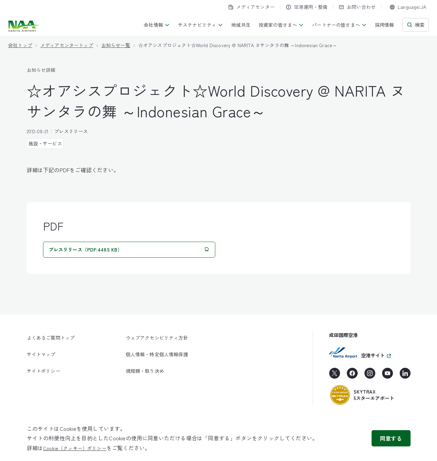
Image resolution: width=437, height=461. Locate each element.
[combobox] (408, 7)
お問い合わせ (357, 6)
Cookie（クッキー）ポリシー (74, 448)
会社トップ (20, 45)
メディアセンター (251, 6)
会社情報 (157, 24)
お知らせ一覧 (115, 45)
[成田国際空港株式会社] (24, 26)
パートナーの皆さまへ (339, 24)
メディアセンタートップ (66, 45)
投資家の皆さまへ (281, 24)
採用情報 (384, 24)
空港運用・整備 (306, 6)
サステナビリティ (200, 24)
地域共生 (241, 24)
